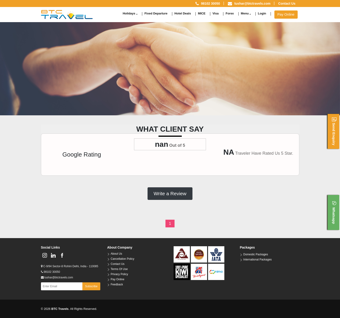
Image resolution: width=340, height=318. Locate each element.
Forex (230, 13)
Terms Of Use (119, 269)
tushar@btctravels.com (252, 3)
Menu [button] (245, 13)
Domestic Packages (255, 254)
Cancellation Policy (122, 258)
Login (262, 13)
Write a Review (170, 193)
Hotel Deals (183, 13)
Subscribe (91, 286)
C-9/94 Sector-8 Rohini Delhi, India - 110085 (69, 266)
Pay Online (285, 14)
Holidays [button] (129, 13)
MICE (201, 13)
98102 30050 (50, 272)
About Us (116, 253)
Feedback (117, 284)
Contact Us (287, 3)
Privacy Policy (119, 274)
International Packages (257, 259)
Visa (215, 13)
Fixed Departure (156, 13)
